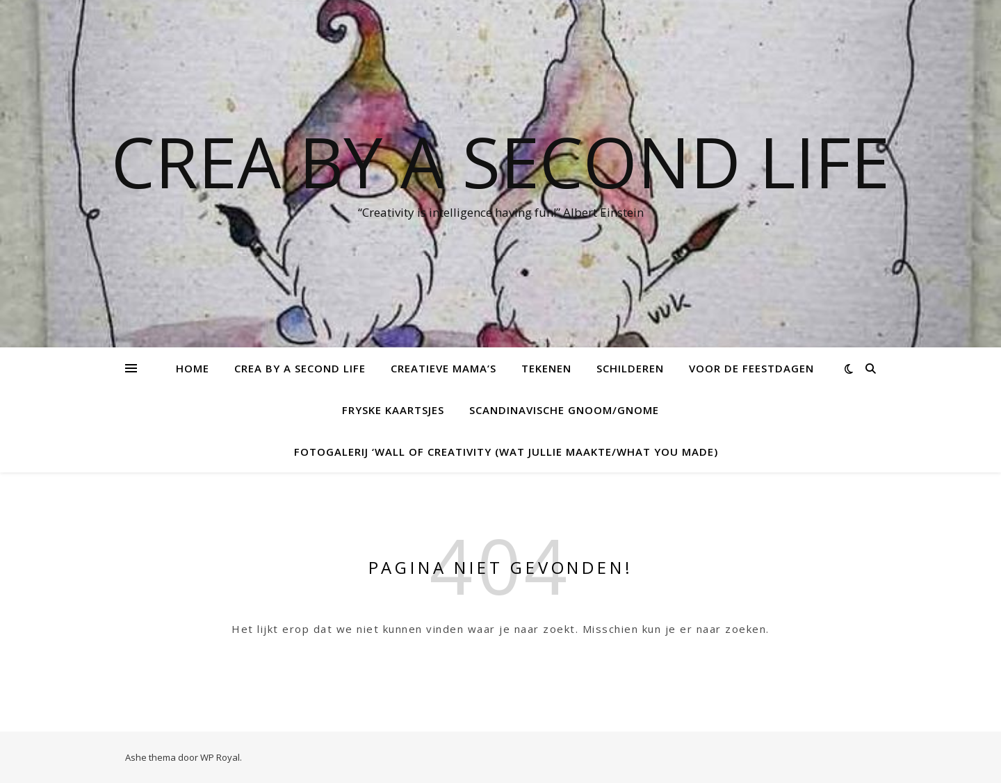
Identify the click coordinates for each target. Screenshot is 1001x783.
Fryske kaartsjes (393, 410)
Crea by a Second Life (500, 161)
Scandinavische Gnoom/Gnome (564, 410)
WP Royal (220, 757)
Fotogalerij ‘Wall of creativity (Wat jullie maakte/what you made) (506, 452)
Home (192, 368)
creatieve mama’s (443, 368)
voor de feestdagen (751, 368)
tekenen (546, 368)
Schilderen (630, 368)
